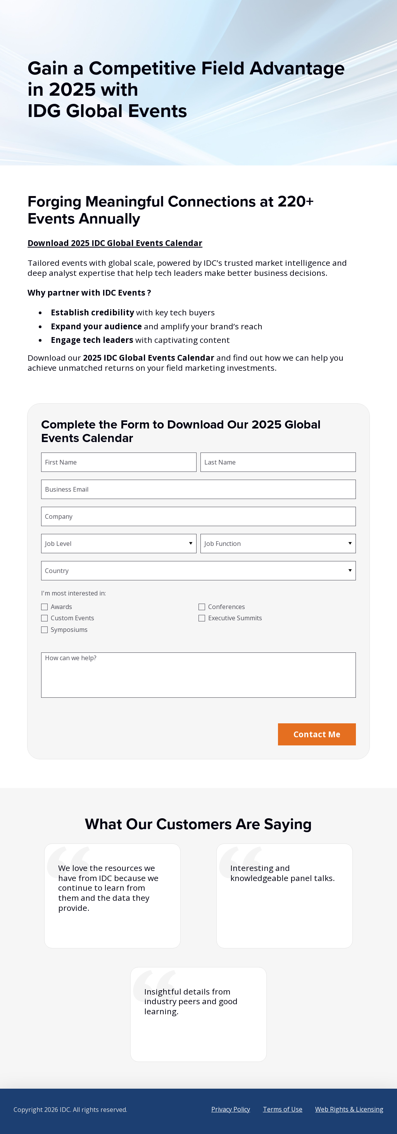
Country (57, 570)
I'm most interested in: (73, 593)
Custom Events (72, 617)
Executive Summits (235, 617)
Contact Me (316, 734)
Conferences (226, 606)
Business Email (66, 489)
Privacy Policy (230, 1109)
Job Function (222, 543)
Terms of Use (282, 1109)
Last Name (220, 462)
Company (58, 516)
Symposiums (69, 629)
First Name (61, 462)
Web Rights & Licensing (349, 1109)
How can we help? (71, 657)
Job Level (58, 543)
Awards (61, 606)
